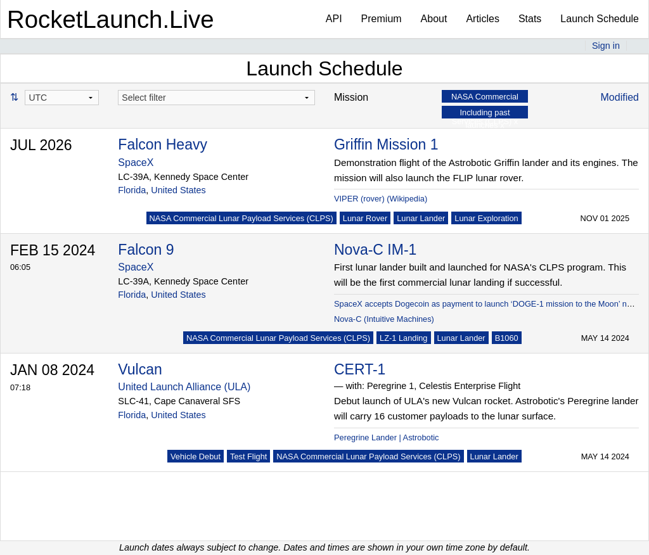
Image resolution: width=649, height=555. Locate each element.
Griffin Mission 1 (386, 144)
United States (178, 190)
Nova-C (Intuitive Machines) (384, 319)
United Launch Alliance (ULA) (184, 386)
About (434, 18)
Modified (620, 97)
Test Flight (248, 456)
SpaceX (135, 162)
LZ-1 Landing (403, 338)
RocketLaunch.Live (110, 19)
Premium (381, 18)
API (334, 18)
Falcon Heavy (162, 144)
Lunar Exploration (486, 218)
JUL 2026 (41, 145)
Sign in (606, 46)
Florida (132, 190)
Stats (529, 18)
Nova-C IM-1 (375, 249)
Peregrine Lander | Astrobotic (386, 437)
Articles (482, 18)
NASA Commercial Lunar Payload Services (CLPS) (241, 218)
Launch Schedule (599, 18)
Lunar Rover (365, 218)
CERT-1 (359, 369)
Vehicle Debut (195, 456)
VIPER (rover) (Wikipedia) (380, 198)
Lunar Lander (421, 218)
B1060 (506, 338)
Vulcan (140, 369)
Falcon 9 (146, 249)
